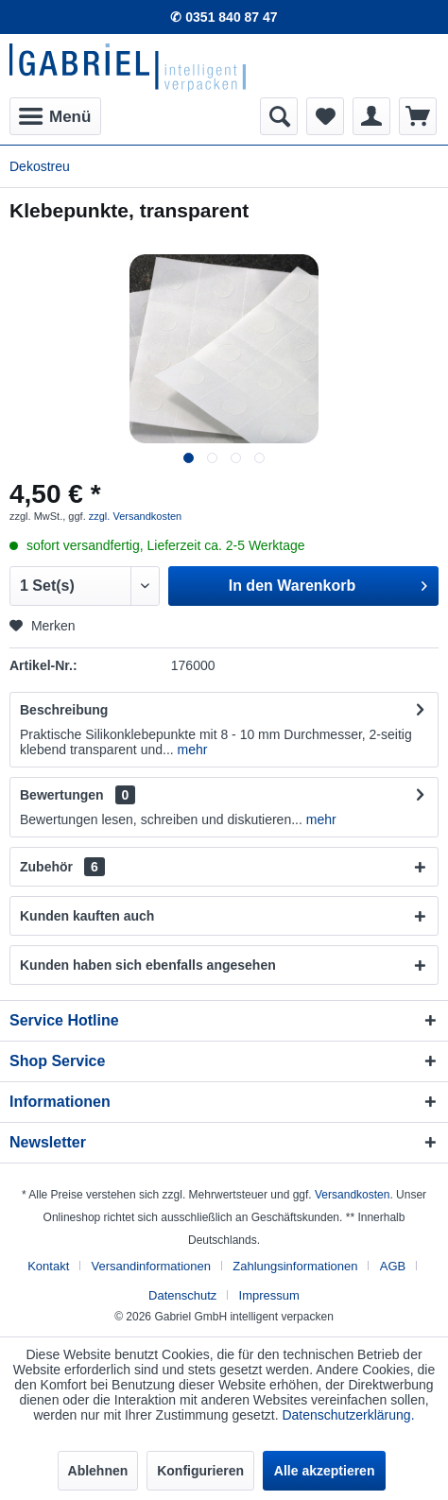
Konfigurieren (200, 1470)
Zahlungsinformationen (295, 1266)
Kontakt (48, 1266)
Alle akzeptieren (324, 1470)
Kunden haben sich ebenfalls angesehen (148, 965)
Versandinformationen (151, 1266)
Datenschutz (182, 1295)
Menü (55, 113)
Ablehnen (98, 1470)
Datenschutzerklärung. (348, 1414)
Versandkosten (352, 1194)
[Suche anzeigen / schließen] (279, 116)
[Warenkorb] (418, 116)
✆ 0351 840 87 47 (223, 17)
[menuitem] (55, 116)
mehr (191, 749)
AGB (392, 1266)
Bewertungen (62, 794)
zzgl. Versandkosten (135, 516)
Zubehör (62, 866)
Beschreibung (64, 709)
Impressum (269, 1295)
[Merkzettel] (325, 116)
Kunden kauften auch (87, 915)
